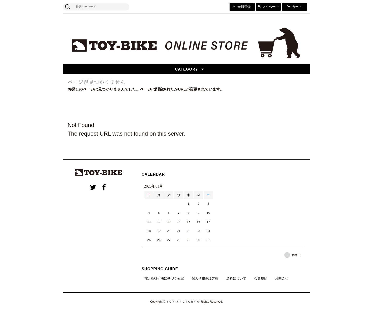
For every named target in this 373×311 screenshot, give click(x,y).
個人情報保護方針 (205, 278)
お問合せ (281, 278)
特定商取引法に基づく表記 (164, 278)
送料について (236, 278)
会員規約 (260, 278)
